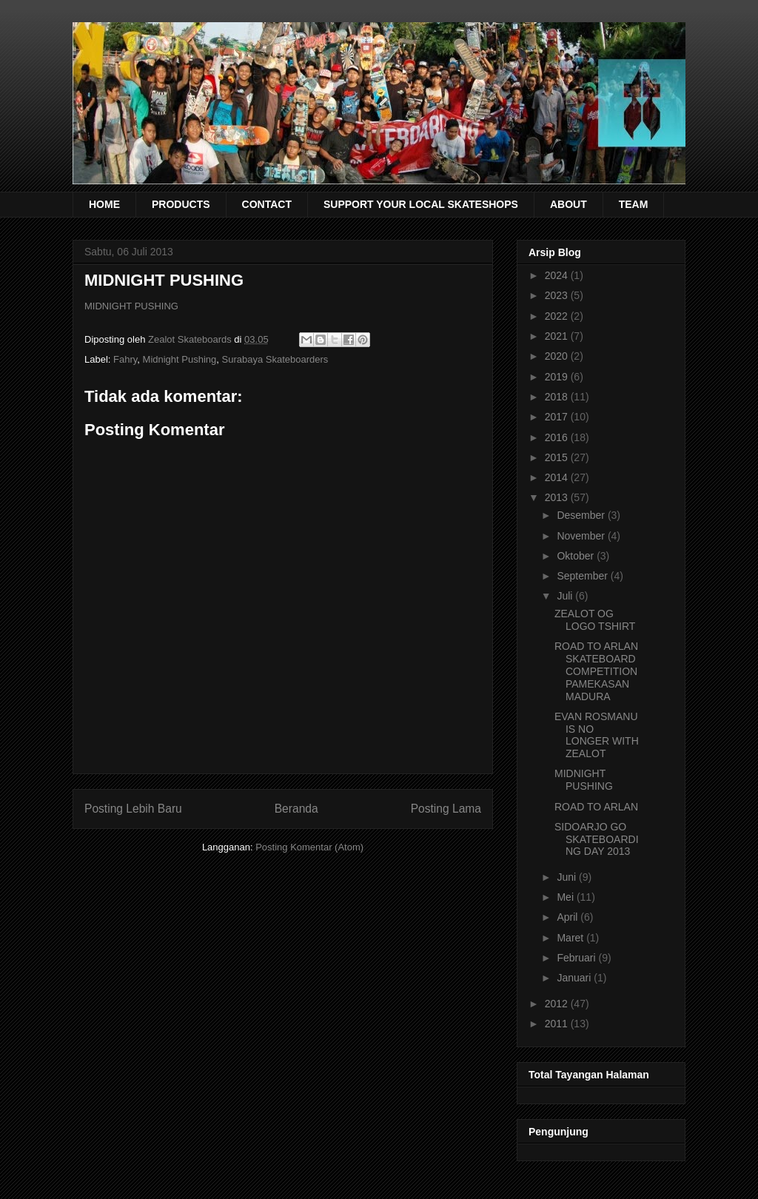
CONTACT (267, 204)
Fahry (125, 359)
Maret (571, 938)
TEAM (633, 204)
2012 (558, 1004)
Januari (575, 978)
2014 (558, 477)
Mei (566, 897)
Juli (566, 596)
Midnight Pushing (180, 359)
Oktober (577, 556)
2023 (558, 295)
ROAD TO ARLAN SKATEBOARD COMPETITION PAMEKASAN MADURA (596, 671)
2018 (558, 397)
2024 (558, 275)
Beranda (296, 808)
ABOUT (568, 204)
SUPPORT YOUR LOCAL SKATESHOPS (420, 204)
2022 (558, 316)
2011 (558, 1024)
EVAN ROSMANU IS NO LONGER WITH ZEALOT (596, 735)
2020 (558, 356)
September (583, 576)
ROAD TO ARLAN (596, 807)
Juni (568, 877)
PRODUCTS (181, 204)
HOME (104, 204)
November (582, 536)
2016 (558, 437)
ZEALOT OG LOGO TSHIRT (594, 620)
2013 (558, 497)
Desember (582, 515)
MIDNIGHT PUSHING (131, 306)
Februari (577, 958)
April (568, 917)
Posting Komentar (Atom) (309, 847)
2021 (558, 336)
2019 (558, 377)
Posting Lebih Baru (133, 808)
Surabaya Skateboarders (275, 359)
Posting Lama (446, 808)
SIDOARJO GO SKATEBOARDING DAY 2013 (596, 839)
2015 (558, 457)
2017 (558, 417)
